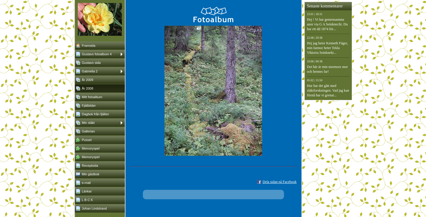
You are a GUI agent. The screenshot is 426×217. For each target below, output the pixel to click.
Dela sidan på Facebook (280, 182)
